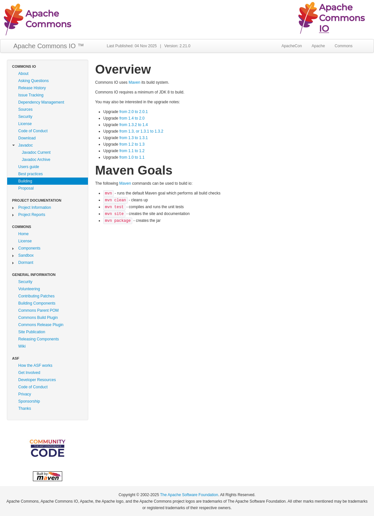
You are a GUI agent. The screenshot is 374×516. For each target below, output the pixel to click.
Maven (134, 82)
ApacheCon (291, 46)
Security (25, 116)
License (25, 124)
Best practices (30, 174)
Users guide (28, 167)
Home (23, 234)
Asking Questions (33, 81)
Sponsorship (29, 401)
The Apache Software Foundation (189, 495)
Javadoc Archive (36, 159)
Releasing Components (38, 339)
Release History (32, 88)
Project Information (34, 207)
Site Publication (31, 332)
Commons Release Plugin (41, 324)
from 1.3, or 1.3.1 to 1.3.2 (141, 131)
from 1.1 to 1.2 (131, 151)
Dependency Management (41, 102)
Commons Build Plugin (38, 317)
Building (25, 181)
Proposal (26, 188)
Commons (343, 46)
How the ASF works (35, 365)
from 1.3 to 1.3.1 (133, 138)
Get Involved (29, 372)
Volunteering (29, 289)
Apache (318, 46)
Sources (25, 109)
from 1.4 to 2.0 (131, 118)
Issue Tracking (30, 95)
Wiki (22, 346)
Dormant (25, 262)
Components (29, 248)
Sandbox (26, 255)
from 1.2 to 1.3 (131, 144)
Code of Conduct (33, 131)
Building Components (36, 303)
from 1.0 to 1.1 (131, 157)
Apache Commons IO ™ (48, 46)
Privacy (24, 394)
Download (27, 138)
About (23, 73)
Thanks (24, 408)
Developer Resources (37, 380)
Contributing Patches (36, 296)
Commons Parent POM (38, 310)
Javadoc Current (36, 152)
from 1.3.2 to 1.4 (133, 124)
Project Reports (31, 214)
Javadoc (25, 145)
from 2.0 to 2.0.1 (133, 111)
